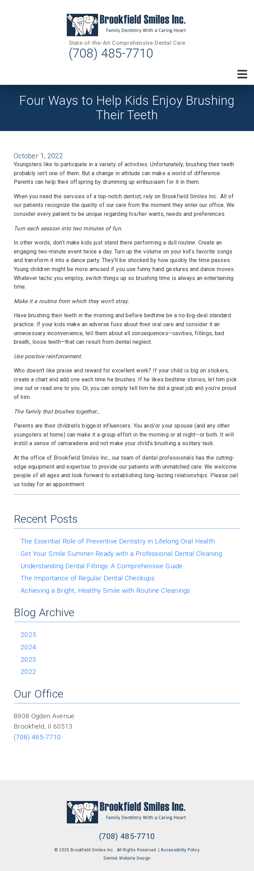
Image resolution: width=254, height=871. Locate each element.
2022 (28, 671)
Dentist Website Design (127, 858)
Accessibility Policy (180, 850)
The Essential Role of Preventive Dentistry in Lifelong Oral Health (118, 541)
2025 (28, 635)
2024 (28, 647)
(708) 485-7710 (111, 53)
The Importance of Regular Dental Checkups (88, 578)
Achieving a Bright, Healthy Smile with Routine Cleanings (105, 590)
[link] (127, 25)
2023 (28, 659)
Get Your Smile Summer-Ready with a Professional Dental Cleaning (121, 554)
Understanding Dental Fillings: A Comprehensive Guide (102, 566)
